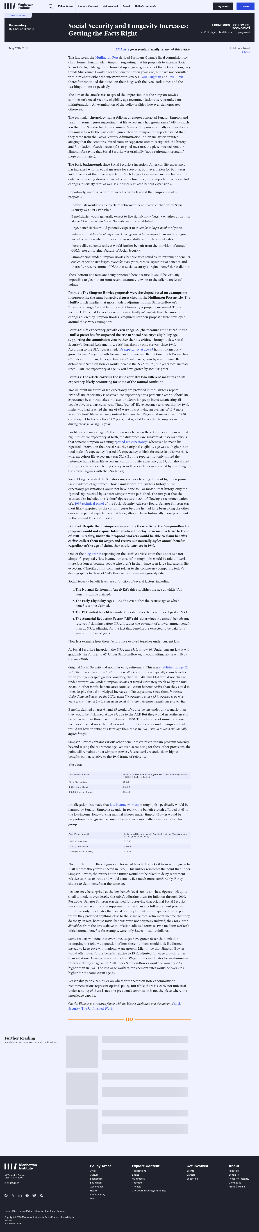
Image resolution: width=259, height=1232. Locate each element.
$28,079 (126, 792)
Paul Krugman (150, 76)
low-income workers (124, 804)
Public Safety (97, 1194)
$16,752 (126, 787)
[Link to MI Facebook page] (6, 1196)
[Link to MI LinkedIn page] (20, 1196)
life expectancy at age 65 (136, 349)
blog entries (93, 553)
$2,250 (127, 841)
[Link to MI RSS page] (41, 1196)
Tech (92, 1198)
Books (135, 1174)
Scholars (234, 1174)
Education (96, 1182)
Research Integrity (239, 1178)
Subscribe (192, 1178)
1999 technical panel (89, 503)
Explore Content (88, 6)
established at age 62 (173, 667)
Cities (93, 1170)
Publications (139, 1170)
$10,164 (127, 846)
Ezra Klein (175, 76)
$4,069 (126, 782)
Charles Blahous (24, 29)
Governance (96, 1186)
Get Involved (110, 6)
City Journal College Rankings (149, 1190)
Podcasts (137, 1182)
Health (93, 1190)
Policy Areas (65, 6)
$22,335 (128, 851)
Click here (123, 49)
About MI (234, 1170)
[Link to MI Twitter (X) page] (13, 1195)
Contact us (235, 1182)
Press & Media (237, 1186)
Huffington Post (106, 57)
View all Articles (18, 15)
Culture (94, 1174)
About (126, 6)
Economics (221, 25)
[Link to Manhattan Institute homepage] (20, 1168)
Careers (191, 1174)
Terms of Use (10, 1211)
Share (246, 52)
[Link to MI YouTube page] (27, 1195)
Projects (136, 1186)
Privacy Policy (25, 1211)
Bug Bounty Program (55, 1211)
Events (190, 1170)
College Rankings (145, 6)
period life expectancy (131, 441)
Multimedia (138, 1178)
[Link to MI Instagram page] (34, 1196)
